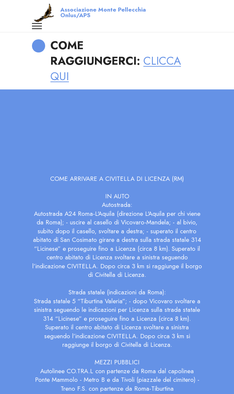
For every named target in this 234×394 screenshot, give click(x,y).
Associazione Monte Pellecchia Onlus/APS (103, 12)
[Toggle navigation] (37, 26)
